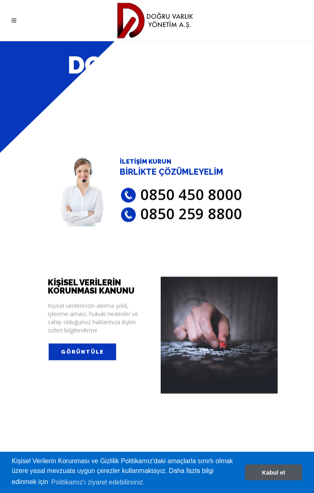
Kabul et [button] (273, 472)
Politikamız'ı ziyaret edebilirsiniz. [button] (98, 482)
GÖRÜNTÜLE (82, 354)
